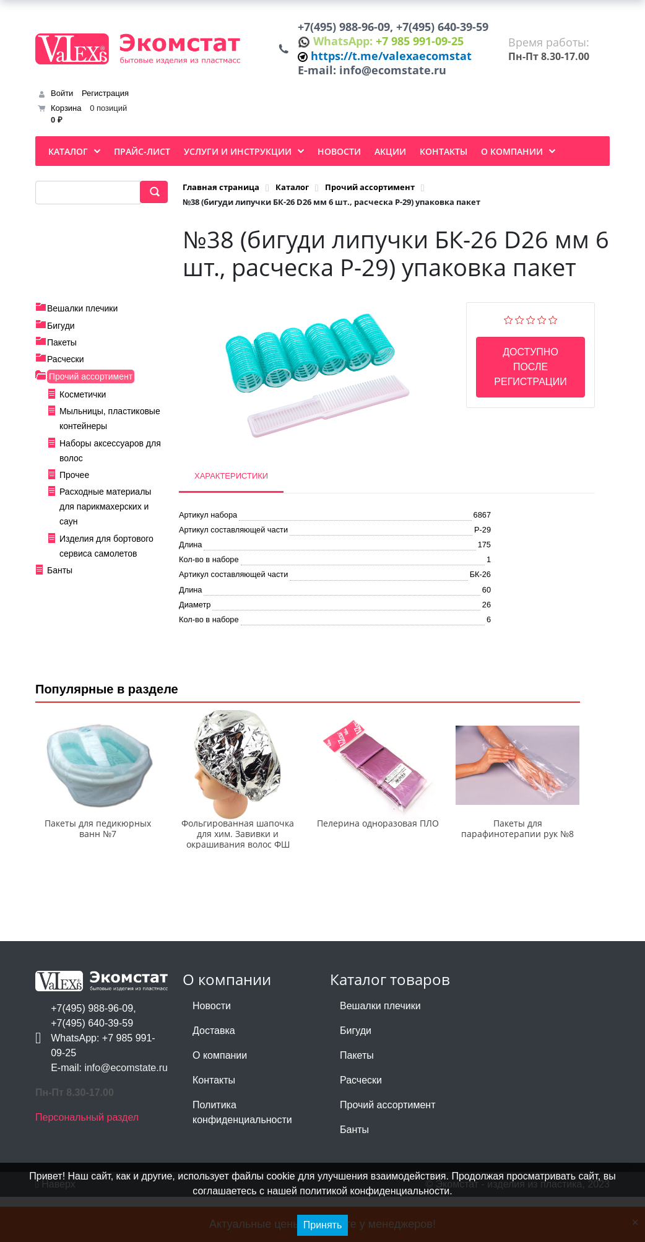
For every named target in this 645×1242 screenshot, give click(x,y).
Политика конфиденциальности (242, 1157)
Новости (212, 1051)
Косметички (82, 405)
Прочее (74, 487)
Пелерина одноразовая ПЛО (378, 869)
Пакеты (62, 354)
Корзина (66, 119)
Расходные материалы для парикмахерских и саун (105, 518)
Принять (322, 1225)
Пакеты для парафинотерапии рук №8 (517, 874)
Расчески (65, 371)
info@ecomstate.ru (396, 80)
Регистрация (105, 105)
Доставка (214, 1075)
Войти (62, 105)
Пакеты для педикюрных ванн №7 (98, 874)
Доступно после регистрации (530, 378)
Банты (59, 582)
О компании (220, 1100)
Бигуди (61, 337)
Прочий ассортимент (90, 388)
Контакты (214, 1125)
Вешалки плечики (82, 320)
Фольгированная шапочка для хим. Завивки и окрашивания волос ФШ (237, 879)
